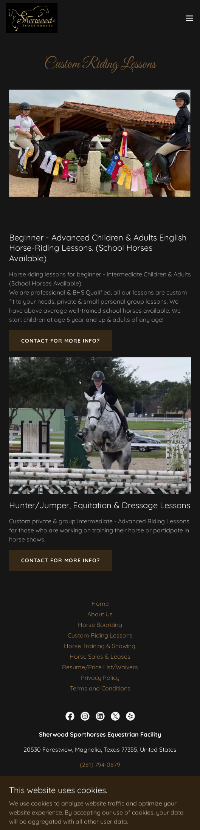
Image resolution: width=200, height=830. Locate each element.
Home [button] (100, 603)
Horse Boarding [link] (100, 624)
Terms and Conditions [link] (100, 688)
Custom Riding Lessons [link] (100, 635)
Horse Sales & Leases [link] (100, 656)
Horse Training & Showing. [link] (100, 646)
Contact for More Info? (60, 340)
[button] (189, 18)
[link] (31, 18)
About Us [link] (100, 614)
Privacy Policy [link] (100, 677)
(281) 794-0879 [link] (100, 764)
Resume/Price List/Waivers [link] (100, 667)
